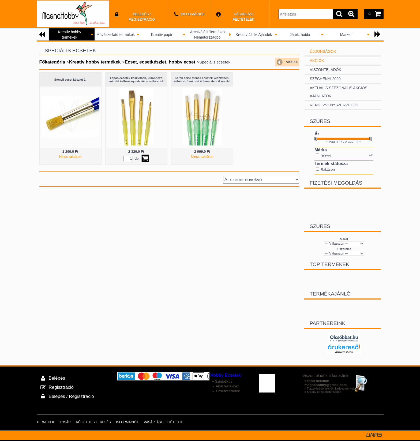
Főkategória (52, 62)
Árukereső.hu (343, 351)
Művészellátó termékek (115, 34)
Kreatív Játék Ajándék (254, 34)
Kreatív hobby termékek (95, 62)
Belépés (57, 377)
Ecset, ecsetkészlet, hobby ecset (160, 62)
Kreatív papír (161, 34)
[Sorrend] (261, 180)
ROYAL (326, 156)
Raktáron (328, 169)
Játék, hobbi (300, 34)
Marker (346, 34)
